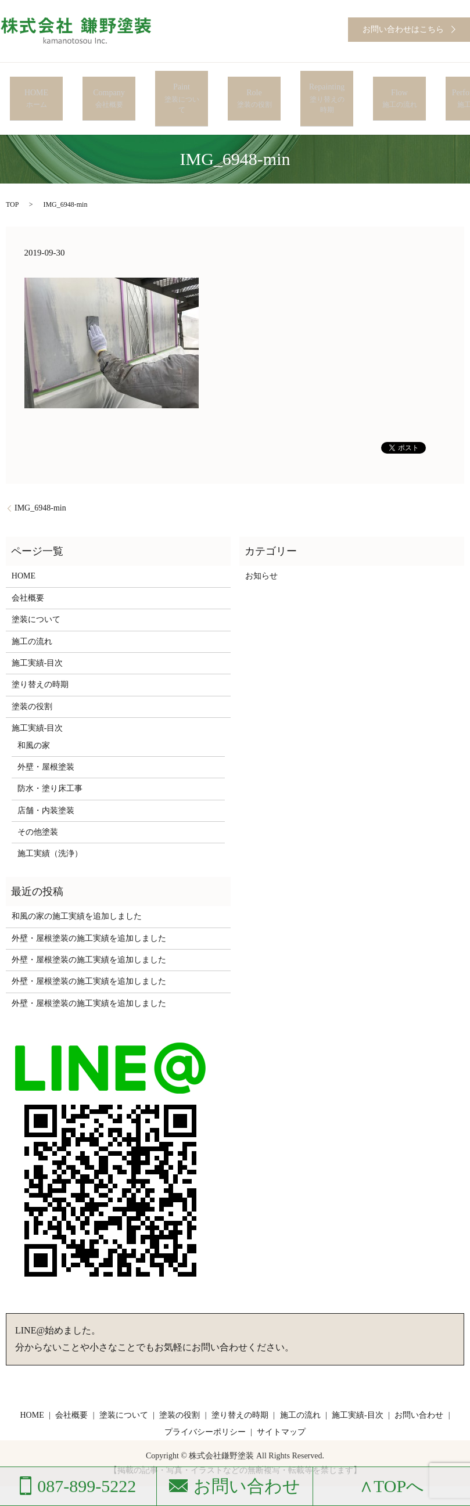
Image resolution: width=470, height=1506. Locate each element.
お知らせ (261, 549)
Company (108, 85)
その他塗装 (37, 805)
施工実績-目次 (37, 636)
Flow (399, 85)
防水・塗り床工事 (49, 761)
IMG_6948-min (40, 481)
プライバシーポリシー (205, 1405)
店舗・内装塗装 (45, 783)
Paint (181, 85)
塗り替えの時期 (40, 657)
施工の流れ (32, 614)
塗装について (36, 592)
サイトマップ (281, 1405)
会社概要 (28, 571)
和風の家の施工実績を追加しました (77, 889)
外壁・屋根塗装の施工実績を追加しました (89, 911)
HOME (36, 85)
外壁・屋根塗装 (45, 740)
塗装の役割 (32, 679)
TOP (12, 178)
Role (254, 85)
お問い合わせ (418, 1388)
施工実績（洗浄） (49, 826)
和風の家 (33, 718)
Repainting (326, 85)
